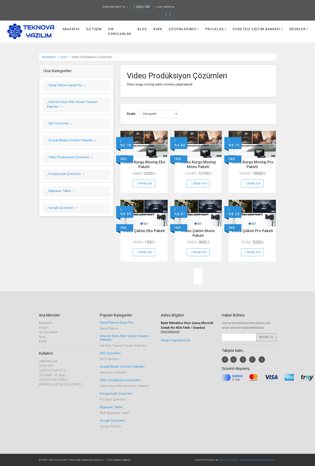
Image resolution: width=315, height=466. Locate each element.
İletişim (94, 29)
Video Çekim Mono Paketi (198, 233)
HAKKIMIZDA (48, 361)
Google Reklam (110, 426)
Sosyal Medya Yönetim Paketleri (72, 140)
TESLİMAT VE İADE (52, 375)
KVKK (157, 29)
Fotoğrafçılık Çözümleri (66, 174)
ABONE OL (266, 337)
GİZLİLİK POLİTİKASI (53, 380)
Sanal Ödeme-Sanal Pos (66, 85)
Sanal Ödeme (109, 328)
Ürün (63, 57)
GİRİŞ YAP (142, 7)
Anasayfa (71, 29)
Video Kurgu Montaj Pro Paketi (252, 164)
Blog (142, 29)
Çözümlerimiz (182, 29)
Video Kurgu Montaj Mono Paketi (198, 164)
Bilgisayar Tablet (61, 191)
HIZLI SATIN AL (166, 6)
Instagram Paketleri (113, 372)
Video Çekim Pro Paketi (252, 231)
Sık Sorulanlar (119, 31)
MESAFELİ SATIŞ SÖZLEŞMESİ (60, 384)
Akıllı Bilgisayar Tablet (114, 413)
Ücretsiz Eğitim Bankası (256, 29)
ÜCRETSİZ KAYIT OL (114, 6)
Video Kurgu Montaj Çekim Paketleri (124, 386)
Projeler (214, 29)
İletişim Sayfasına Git (175, 340)
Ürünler (297, 29)
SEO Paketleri (109, 359)
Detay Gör (144, 183)
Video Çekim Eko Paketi (144, 231)
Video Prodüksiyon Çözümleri (70, 157)
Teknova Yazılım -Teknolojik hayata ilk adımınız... (247, 459)
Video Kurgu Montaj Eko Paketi (144, 164)
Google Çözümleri (62, 208)
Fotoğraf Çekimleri (113, 399)
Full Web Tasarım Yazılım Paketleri (123, 346)
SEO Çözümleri (60, 123)
